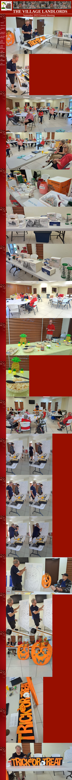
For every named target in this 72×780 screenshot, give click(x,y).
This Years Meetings (2, 42)
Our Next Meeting (2, 37)
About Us (3, 25)
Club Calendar (2, 52)
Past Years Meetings (2, 47)
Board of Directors (2, 33)
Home (2, 22)
